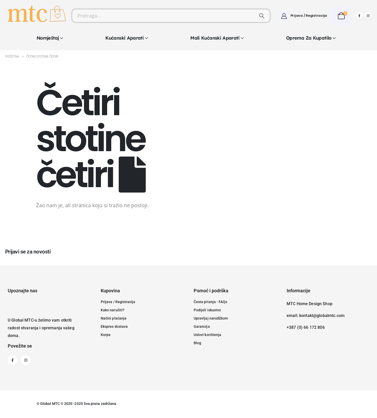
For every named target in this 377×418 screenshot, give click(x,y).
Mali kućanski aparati (214, 38)
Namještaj (48, 38)
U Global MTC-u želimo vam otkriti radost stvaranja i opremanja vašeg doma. (41, 328)
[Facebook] (359, 15)
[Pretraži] (262, 16)
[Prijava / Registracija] (303, 16)
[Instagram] (368, 15)
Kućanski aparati (124, 38)
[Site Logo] (36, 15)
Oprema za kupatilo (308, 38)
